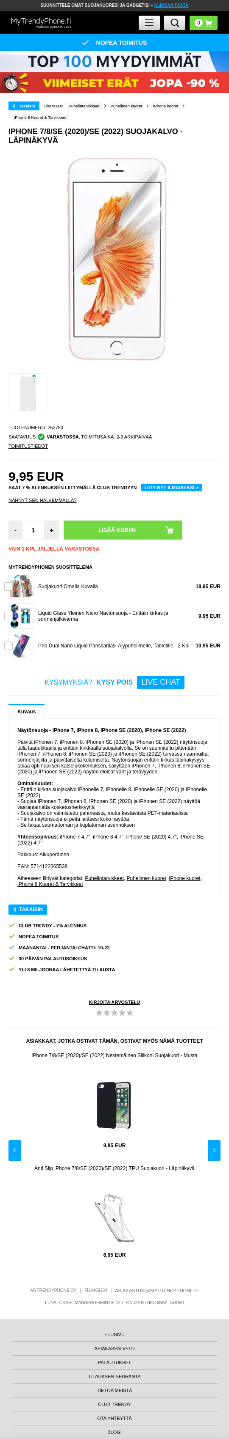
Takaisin (27, 106)
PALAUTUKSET (114, 1362)
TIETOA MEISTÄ (114, 1390)
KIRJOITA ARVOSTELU (114, 1002)
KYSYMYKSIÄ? (114, 682)
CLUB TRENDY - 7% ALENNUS (47, 926)
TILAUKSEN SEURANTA (114, 1376)
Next (214, 1150)
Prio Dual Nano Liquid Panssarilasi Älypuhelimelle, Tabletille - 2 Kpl (114, 646)
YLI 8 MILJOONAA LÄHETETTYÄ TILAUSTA (61, 970)
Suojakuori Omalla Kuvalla (68, 586)
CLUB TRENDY (114, 1404)
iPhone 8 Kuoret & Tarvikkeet (50, 884)
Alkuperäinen (54, 855)
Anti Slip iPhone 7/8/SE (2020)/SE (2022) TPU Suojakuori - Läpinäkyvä (114, 1168)
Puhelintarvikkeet (104, 878)
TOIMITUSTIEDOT (28, 446)
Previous (14, 1150)
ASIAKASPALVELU (115, 1348)
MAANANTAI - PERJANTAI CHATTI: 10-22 (59, 948)
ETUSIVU (114, 1334)
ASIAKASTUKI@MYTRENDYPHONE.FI (156, 1290)
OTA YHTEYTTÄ (114, 1418)
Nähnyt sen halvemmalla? (42, 500)
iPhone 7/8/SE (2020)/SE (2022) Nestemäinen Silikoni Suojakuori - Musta (115, 1055)
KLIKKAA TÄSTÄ (171, 5)
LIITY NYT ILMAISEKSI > (171, 487)
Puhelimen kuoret (146, 878)
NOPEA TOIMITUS (33, 937)
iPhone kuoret (185, 878)
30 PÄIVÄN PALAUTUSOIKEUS (47, 959)
